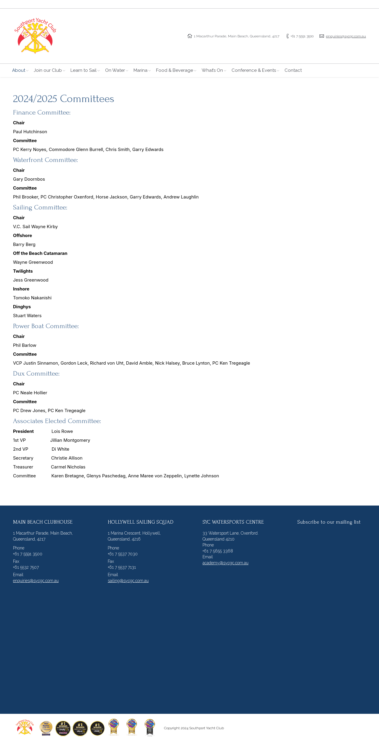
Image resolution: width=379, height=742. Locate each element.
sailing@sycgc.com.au (128, 580)
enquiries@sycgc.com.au (346, 36)
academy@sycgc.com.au (225, 562)
